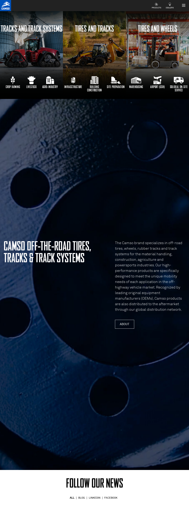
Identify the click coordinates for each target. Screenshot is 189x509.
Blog (81, 498)
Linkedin (94, 498)
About (124, 324)
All (72, 498)
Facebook (110, 498)
